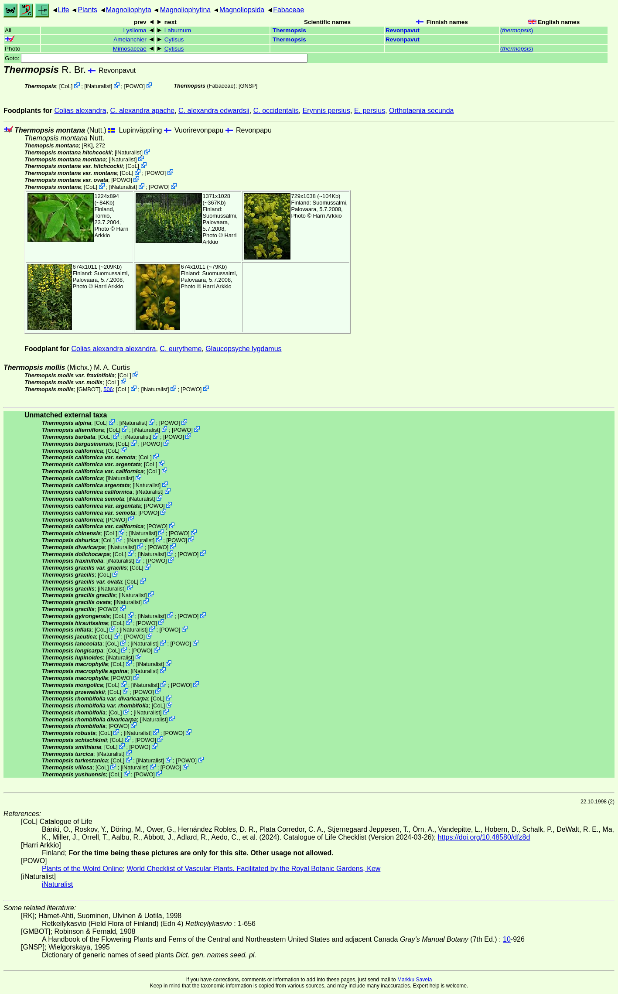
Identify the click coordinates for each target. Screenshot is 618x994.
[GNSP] (248, 85)
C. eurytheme (180, 348)
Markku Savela (414, 980)
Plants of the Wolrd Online (82, 868)
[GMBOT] (88, 389)
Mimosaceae (130, 48)
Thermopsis (289, 30)
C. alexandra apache (142, 110)
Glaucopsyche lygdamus (243, 348)
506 (108, 389)
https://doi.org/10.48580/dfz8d (484, 837)
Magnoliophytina (185, 10)
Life (63, 10)
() (516, 30)
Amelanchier (130, 39)
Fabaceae (288, 10)
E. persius (369, 110)
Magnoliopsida (241, 10)
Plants (87, 10)
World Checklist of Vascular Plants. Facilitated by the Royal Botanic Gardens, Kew (253, 868)
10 (507, 939)
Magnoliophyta (128, 10)
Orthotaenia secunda (421, 110)
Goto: (156, 58)
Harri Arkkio (327, 215)
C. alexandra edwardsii (213, 110)
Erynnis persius (326, 110)
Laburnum (177, 30)
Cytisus (174, 39)
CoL (66, 86)
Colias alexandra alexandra (114, 348)
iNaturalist (98, 86)
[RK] (87, 145)
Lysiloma (135, 30)
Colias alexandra (80, 110)
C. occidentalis (276, 110)
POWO (134, 86)
